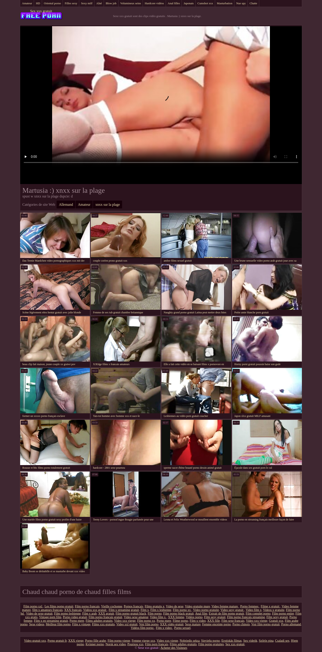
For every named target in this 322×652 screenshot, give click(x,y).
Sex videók (250, 640)
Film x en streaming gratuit (51, 620)
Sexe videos (36, 624)
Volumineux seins (130, 3)
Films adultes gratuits (99, 620)
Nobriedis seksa (190, 640)
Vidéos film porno (142, 628)
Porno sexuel (182, 628)
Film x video (198, 620)
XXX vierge (76, 640)
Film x (145, 610)
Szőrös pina (266, 640)
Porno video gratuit (75, 617)
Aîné (99, 3)
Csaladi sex (282, 640)
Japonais (189, 3)
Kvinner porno (95, 644)
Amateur (27, 3)
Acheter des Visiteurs (174, 648)
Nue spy (241, 3)
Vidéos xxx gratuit (95, 610)
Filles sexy (71, 3)
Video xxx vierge (125, 620)
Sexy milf (86, 3)
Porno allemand (291, 624)
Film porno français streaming (246, 617)
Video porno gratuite (206, 610)
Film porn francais (156, 644)
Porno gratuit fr (57, 640)
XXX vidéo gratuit (172, 624)
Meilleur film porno (58, 624)
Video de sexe (174, 606)
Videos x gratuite (273, 610)
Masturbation (224, 3)
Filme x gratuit (270, 606)
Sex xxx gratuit (41, 11)
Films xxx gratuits (103, 624)
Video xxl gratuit (127, 624)
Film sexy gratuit (215, 617)
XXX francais (73, 610)
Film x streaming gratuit (124, 610)
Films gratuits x (154, 606)
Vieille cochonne (111, 606)
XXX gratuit (106, 613)
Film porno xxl (33, 606)
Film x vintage (81, 624)
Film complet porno (258, 613)
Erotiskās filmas (231, 640)
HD (38, 3)
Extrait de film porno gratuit (226, 613)
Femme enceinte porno (216, 624)
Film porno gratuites (211, 644)
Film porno (155, 613)
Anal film (201, 613)
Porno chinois (241, 624)
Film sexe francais (232, 620)
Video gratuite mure (197, 606)
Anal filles (174, 3)
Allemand (66, 204)
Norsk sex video (116, 644)
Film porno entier (283, 613)
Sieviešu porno (210, 640)
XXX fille (213, 620)
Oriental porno (52, 3)
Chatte (253, 3)
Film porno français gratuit (105, 617)
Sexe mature (193, 624)
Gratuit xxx (276, 620)
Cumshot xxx (205, 3)
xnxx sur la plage (107, 204)
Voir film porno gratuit (265, 624)
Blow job (111, 3)
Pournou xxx (135, 644)
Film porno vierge (119, 640)
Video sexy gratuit (232, 610)
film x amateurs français (47, 610)
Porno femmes (249, 606)
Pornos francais (133, 606)
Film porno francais (87, 606)
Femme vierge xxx (143, 640)
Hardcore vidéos (154, 3)
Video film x (254, 610)
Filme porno (180, 620)
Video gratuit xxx (35, 640)
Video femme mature (225, 606)
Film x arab (89, 613)
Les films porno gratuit (58, 606)
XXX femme (176, 617)
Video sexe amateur (136, 617)
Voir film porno (149, 624)
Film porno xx (182, 610)
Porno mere (77, 620)
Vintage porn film (50, 617)
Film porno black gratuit (178, 613)
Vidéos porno (194, 617)
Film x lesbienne (160, 610)
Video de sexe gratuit (39, 613)
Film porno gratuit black (131, 613)
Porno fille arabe (95, 640)
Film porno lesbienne (67, 613)
